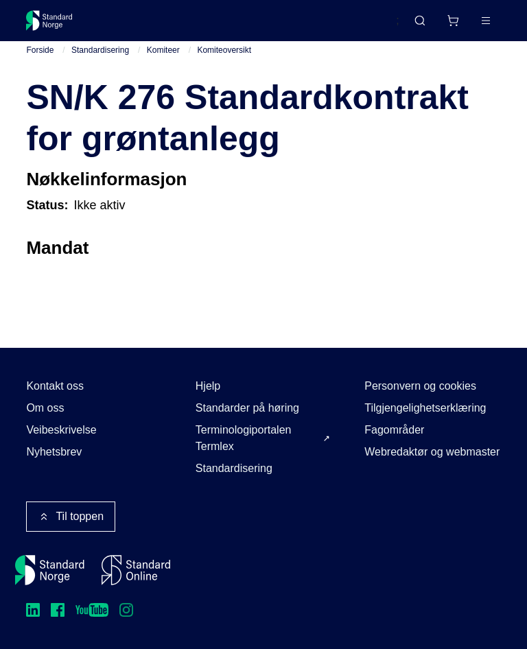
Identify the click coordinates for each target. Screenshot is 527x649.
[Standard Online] (136, 570)
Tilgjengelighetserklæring (425, 408)
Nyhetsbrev (54, 452)
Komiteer (163, 50)
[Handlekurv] (453, 21)
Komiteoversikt (224, 50)
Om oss (45, 408)
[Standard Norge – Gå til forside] (49, 21)
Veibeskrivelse (61, 430)
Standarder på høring (247, 408)
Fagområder (394, 430)
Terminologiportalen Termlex (244, 438)
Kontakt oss (55, 386)
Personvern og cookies (420, 386)
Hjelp (208, 386)
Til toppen (71, 516)
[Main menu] (486, 20)
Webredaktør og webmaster (432, 452)
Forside (40, 50)
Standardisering (100, 50)
